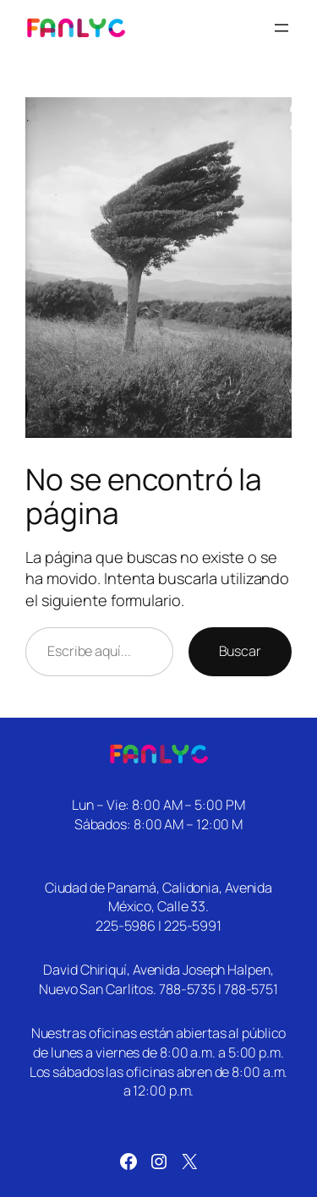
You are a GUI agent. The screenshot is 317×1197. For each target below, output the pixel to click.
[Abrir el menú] (281, 28)
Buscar (240, 651)
